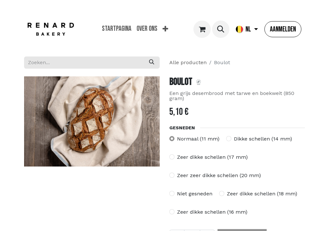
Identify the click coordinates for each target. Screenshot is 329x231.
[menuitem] (116, 29)
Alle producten (188, 62)
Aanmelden (283, 29)
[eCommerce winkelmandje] (202, 29)
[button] (220, 29)
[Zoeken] (152, 62)
